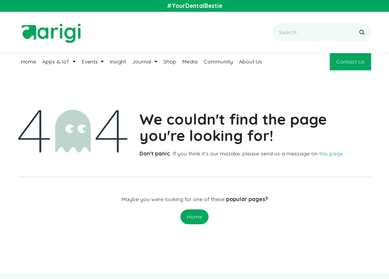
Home (194, 216)
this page (331, 153)
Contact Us (350, 61)
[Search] (362, 32)
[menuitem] (28, 62)
